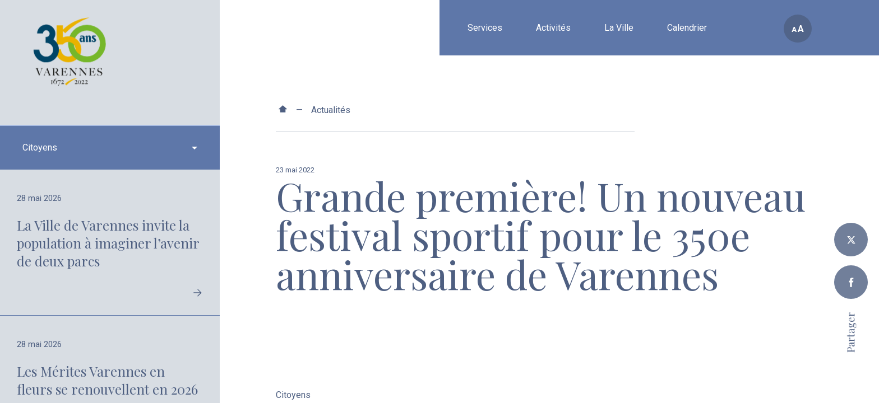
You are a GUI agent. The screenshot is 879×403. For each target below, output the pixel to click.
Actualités (330, 110)
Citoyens (293, 395)
